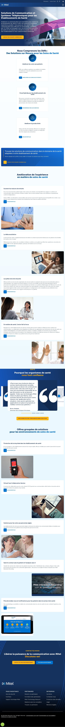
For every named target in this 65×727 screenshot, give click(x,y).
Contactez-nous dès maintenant (23, 662)
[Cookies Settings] (2, 724)
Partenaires (46, 1)
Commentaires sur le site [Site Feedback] (32, 715)
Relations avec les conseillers (33, 702)
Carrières (49, 694)
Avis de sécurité (10, 694)
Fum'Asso (8, 697)
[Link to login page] (59, 1)
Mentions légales (51, 704)
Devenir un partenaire (31, 694)
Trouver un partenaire (44, 662)
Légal (48, 702)
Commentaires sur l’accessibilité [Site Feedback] (47, 715)
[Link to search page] (57, 1)
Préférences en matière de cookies (8, 716)
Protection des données (53, 699)
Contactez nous (51, 697)
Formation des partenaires (32, 697)
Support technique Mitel (13, 699)
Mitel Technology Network (32, 699)
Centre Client (53, 1)
